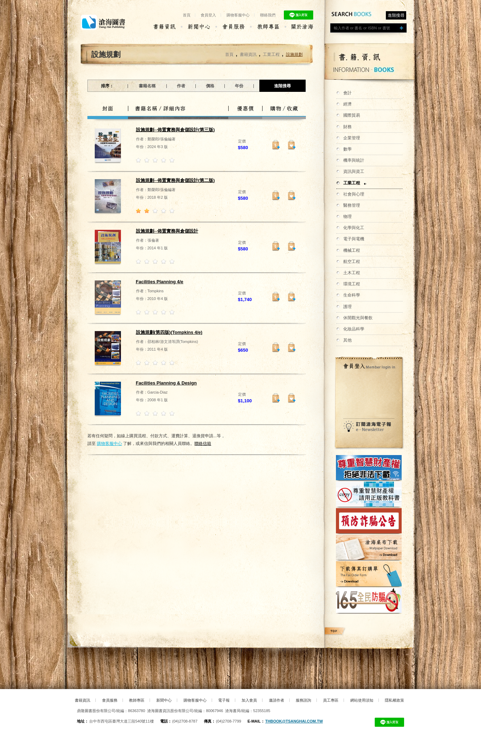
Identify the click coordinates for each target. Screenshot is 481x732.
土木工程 (351, 272)
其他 (347, 340)
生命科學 (351, 295)
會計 (347, 92)
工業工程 (351, 183)
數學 (347, 149)
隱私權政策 (394, 700)
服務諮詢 (303, 700)
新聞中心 (164, 700)
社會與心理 (353, 194)
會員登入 (208, 15)
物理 (347, 216)
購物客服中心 (238, 15)
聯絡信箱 (202, 443)
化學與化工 (353, 227)
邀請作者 (276, 700)
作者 (181, 85)
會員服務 (109, 700)
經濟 (347, 104)
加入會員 (249, 700)
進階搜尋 (396, 15)
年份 (239, 85)
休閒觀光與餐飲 (358, 317)
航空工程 (351, 261)
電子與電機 (353, 238)
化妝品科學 (353, 329)
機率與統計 (353, 160)
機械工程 (351, 250)
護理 (347, 306)
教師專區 (136, 700)
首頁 (187, 15)
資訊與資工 (353, 171)
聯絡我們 (267, 15)
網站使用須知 (361, 700)
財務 (347, 126)
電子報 (224, 700)
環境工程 (351, 283)
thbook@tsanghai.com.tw (294, 721)
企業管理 (351, 138)
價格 (210, 85)
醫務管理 (351, 205)
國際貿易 (351, 115)
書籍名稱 (147, 85)
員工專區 (330, 700)
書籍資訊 (248, 54)
